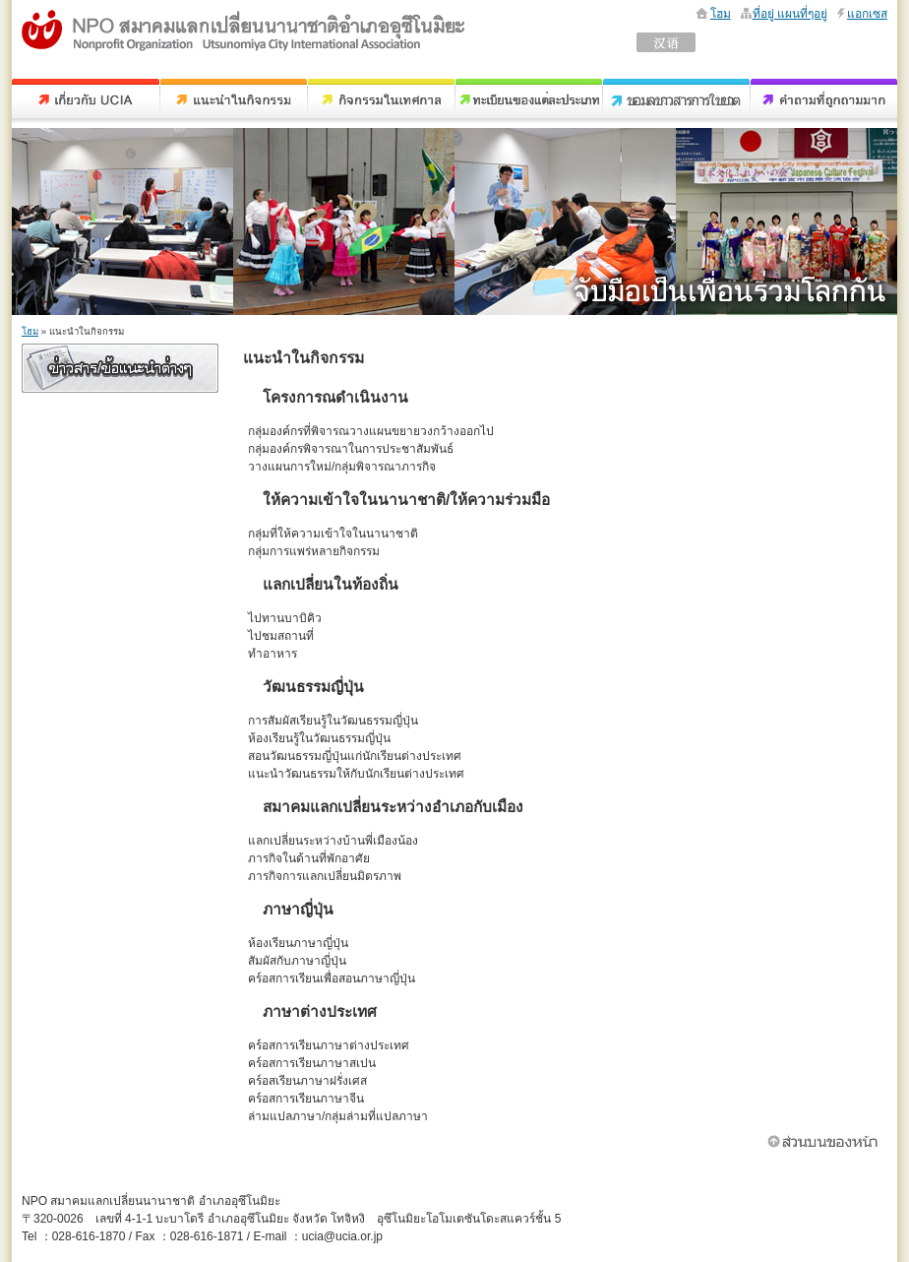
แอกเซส (867, 14)
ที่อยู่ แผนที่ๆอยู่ (790, 14)
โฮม (720, 14)
